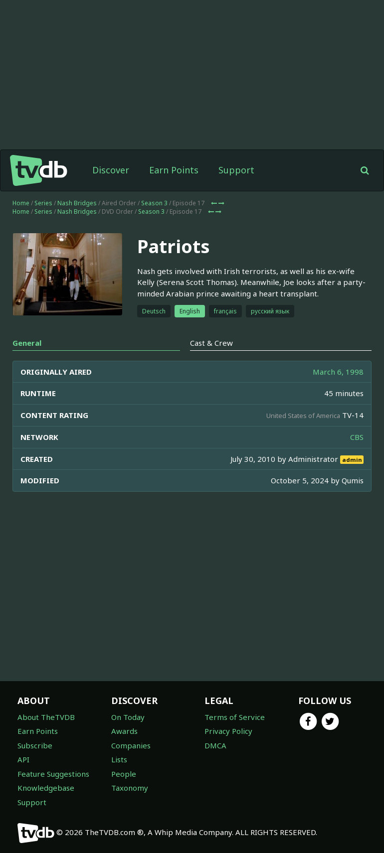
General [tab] (26, 343)
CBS (357, 437)
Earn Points (173, 170)
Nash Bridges (77, 203)
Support (236, 170)
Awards (124, 731)
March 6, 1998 (338, 372)
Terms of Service (234, 717)
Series (43, 203)
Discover (110, 170)
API (23, 759)
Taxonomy (129, 788)
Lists (119, 759)
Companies (131, 745)
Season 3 (154, 203)
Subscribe (34, 745)
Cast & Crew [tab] (211, 343)
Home (20, 203)
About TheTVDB (46, 717)
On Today (128, 717)
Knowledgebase (45, 788)
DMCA (215, 745)
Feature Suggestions (53, 774)
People (123, 774)
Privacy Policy (228, 731)
